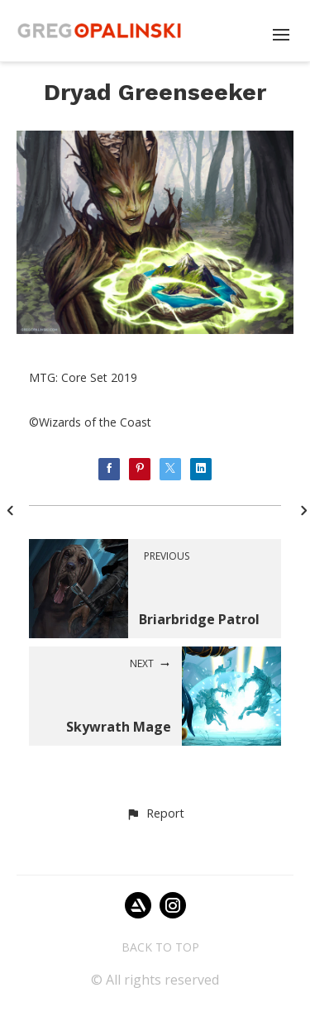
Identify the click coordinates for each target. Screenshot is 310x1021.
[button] (155, 814)
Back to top (160, 947)
